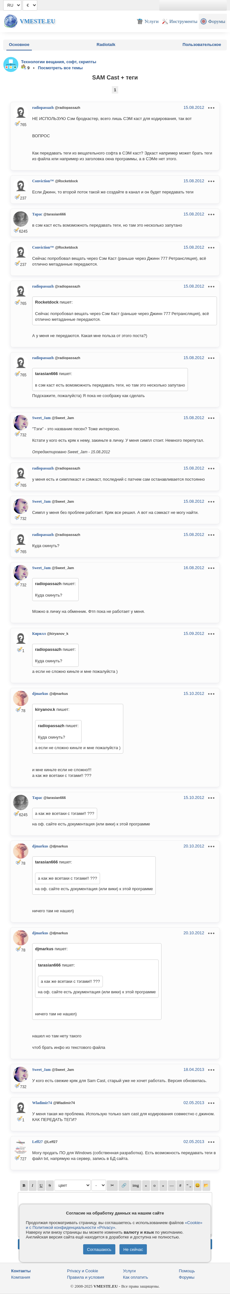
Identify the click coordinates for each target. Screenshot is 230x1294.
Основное (19, 44)
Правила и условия (85, 1277)
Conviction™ (43, 181)
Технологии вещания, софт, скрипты (58, 61)
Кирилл (39, 633)
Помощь (187, 1270)
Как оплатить (135, 1277)
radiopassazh (43, 107)
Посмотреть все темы (60, 67)
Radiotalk (106, 44)
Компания (20, 1277)
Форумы (187, 1277)
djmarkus (40, 693)
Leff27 (37, 1142)
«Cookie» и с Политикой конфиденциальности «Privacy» (114, 1225)
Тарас (37, 214)
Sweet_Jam (41, 418)
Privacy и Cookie (82, 1270)
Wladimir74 (42, 1103)
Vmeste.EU (37, 21)
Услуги (129, 1270)
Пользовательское (202, 44)
